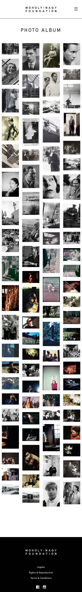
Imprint (41, 567)
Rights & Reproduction (41, 572)
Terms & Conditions (41, 577)
